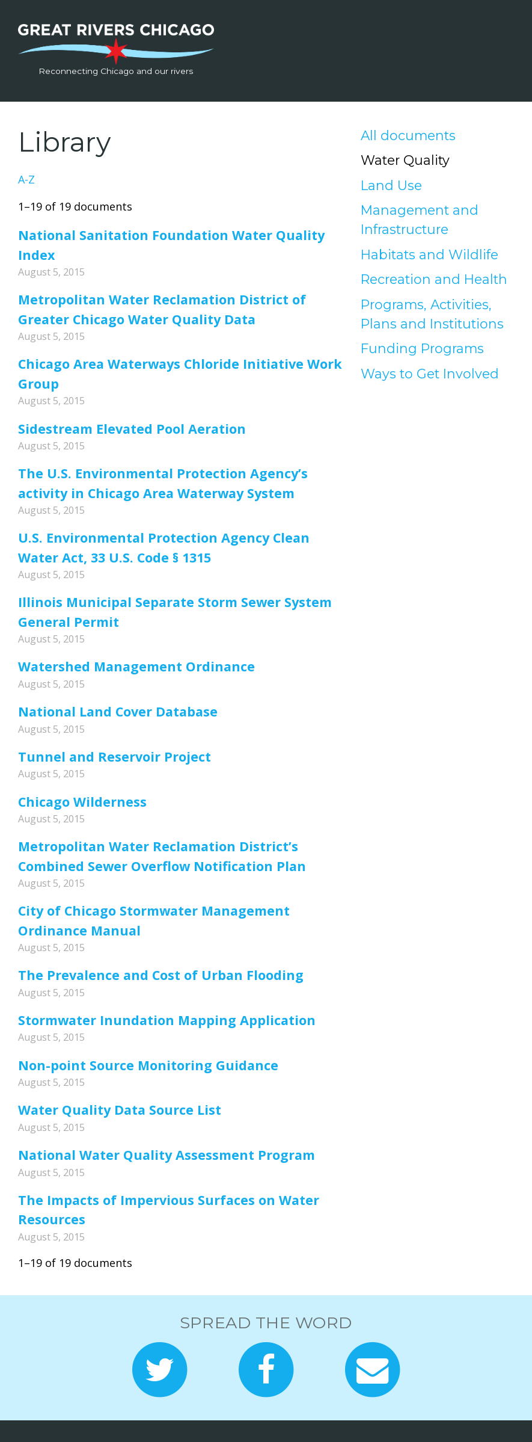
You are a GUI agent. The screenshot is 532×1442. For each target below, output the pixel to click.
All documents (408, 135)
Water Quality (405, 160)
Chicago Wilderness (82, 801)
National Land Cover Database (118, 711)
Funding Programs (422, 348)
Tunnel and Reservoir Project (114, 756)
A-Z (26, 179)
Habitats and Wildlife (429, 254)
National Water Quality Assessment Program (166, 1154)
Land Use (391, 185)
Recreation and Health (434, 279)
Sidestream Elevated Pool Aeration (132, 428)
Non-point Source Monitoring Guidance (148, 1065)
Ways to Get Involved (430, 373)
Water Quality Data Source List (119, 1109)
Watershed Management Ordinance (136, 666)
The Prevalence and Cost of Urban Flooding (161, 975)
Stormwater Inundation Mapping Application (167, 1020)
